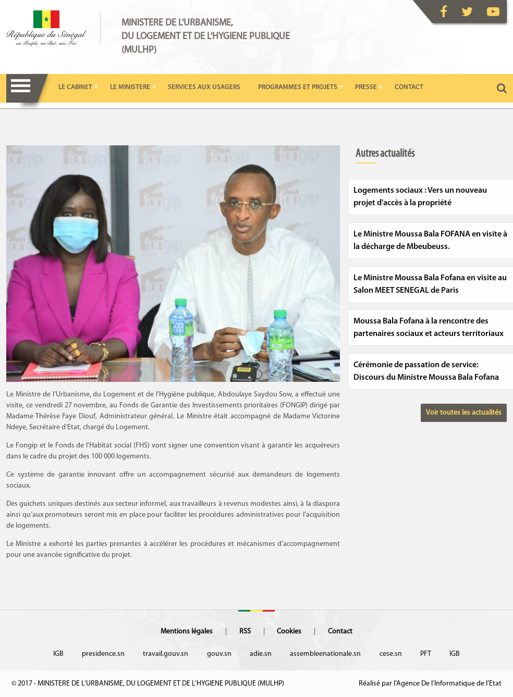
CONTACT (409, 87)
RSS (245, 632)
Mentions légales (187, 632)
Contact (340, 632)
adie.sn (261, 654)
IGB (58, 654)
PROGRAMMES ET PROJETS (297, 87)
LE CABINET (75, 87)
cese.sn (391, 654)
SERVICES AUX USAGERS (204, 87)
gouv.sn (219, 654)
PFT (425, 654)
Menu (20, 88)
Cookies (289, 632)
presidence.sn (103, 654)
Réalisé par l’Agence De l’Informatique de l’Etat (430, 684)
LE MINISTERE (130, 87)
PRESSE (366, 87)
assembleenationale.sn (325, 654)
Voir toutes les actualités (464, 413)
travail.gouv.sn (165, 654)
